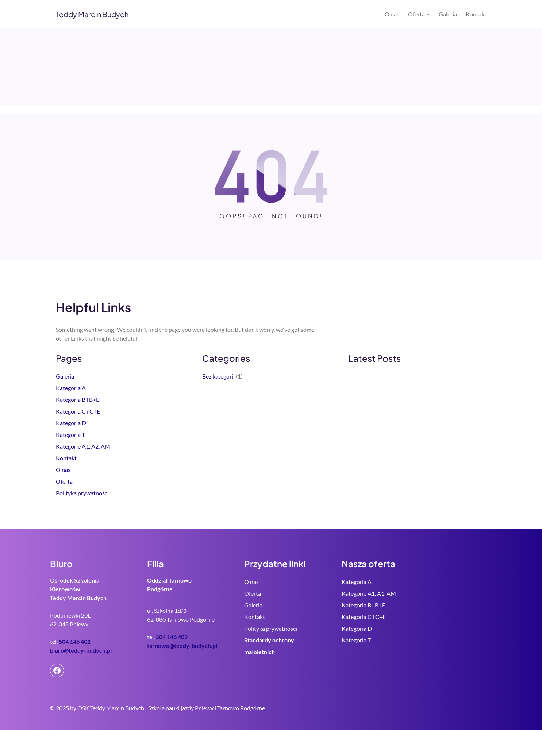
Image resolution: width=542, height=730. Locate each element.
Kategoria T (70, 434)
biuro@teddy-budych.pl (81, 650)
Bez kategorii (218, 376)
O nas (63, 469)
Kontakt (66, 457)
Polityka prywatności (82, 492)
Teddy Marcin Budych (92, 14)
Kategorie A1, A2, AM (83, 446)
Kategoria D (71, 422)
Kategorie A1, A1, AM (369, 593)
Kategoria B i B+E (77, 399)
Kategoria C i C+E (78, 411)
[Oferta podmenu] (428, 14)
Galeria (65, 376)
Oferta (64, 481)
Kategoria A (71, 387)
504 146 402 (75, 641)
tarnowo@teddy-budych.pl (182, 645)
